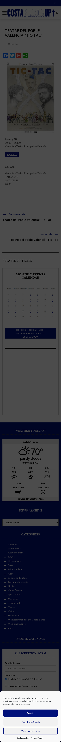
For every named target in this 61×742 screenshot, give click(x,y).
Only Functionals (30, 722)
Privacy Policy (37, 738)
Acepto (30, 713)
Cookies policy (23, 738)
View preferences (30, 730)
